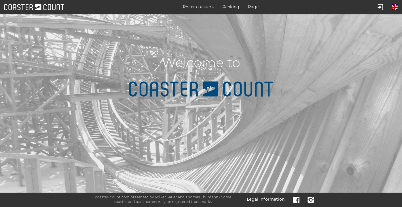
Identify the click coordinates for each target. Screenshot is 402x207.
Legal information (266, 199)
